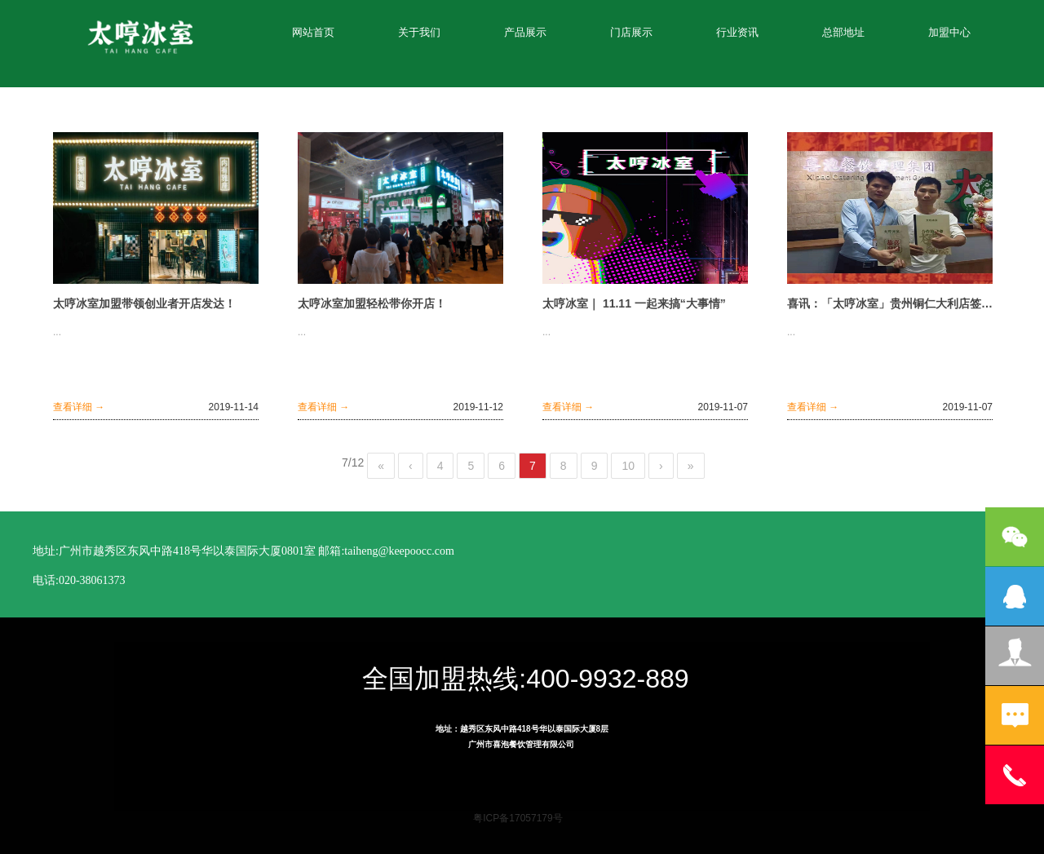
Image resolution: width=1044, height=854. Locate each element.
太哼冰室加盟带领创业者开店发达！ (144, 303)
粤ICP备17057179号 (517, 818)
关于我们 (419, 32)
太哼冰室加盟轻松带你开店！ (372, 303)
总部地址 (843, 32)
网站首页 (313, 32)
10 (628, 465)
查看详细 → (78, 407)
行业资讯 (737, 32)
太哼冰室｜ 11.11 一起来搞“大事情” (634, 303)
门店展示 (631, 32)
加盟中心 (949, 32)
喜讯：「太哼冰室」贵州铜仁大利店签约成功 (890, 303)
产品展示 (525, 32)
